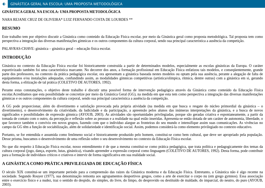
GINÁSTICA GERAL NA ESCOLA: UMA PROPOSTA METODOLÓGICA (66, 3)
